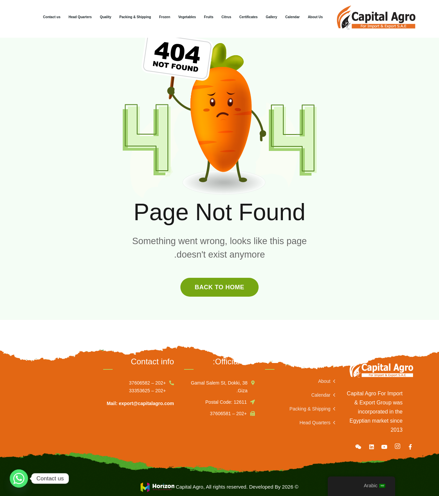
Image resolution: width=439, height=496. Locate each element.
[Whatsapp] (19, 478)
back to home (219, 287)
